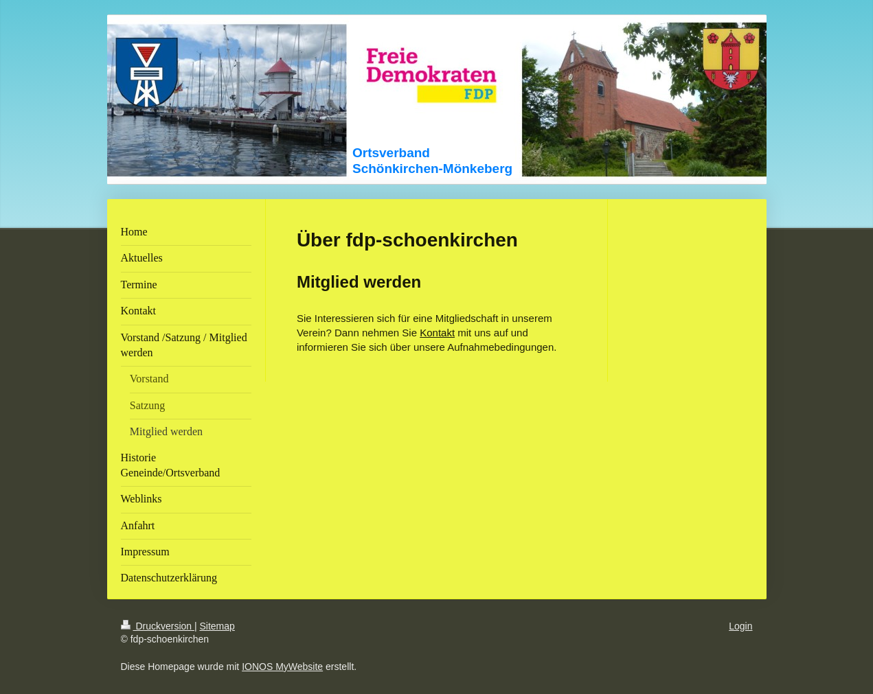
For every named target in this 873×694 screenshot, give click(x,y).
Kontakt (437, 332)
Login (740, 626)
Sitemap (217, 626)
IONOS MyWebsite (282, 666)
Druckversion (157, 626)
